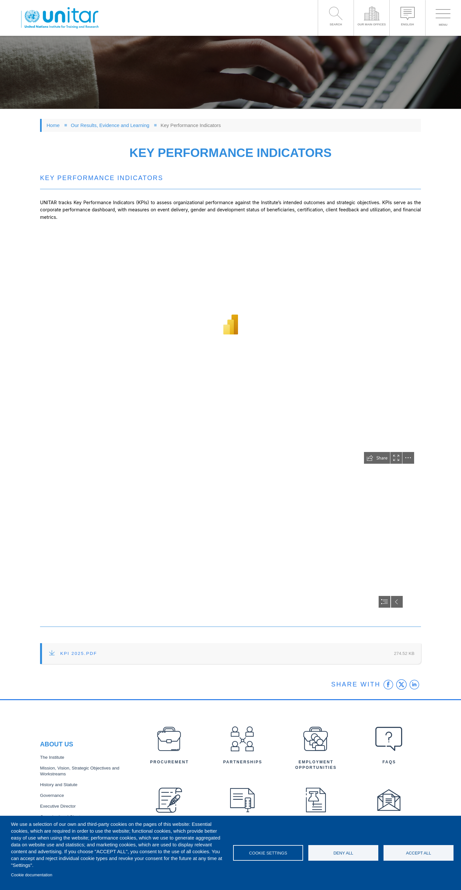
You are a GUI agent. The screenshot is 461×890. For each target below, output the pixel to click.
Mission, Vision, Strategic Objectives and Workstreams (79, 771)
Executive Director (58, 806)
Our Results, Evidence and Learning (110, 125)
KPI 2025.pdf (78, 653)
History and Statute (58, 784)
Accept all (418, 853)
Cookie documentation (31, 874)
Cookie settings (268, 853)
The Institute (52, 757)
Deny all (343, 853)
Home (53, 125)
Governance (52, 795)
